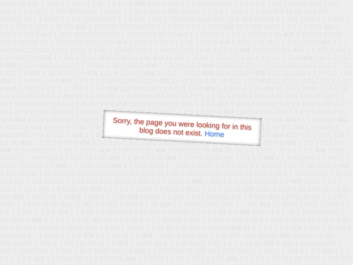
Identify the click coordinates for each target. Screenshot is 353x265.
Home (214, 133)
